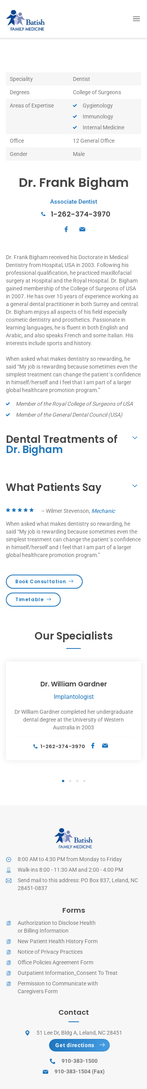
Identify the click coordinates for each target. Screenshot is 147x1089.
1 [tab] (63, 781)
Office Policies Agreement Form (55, 962)
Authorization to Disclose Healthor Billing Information (57, 927)
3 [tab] (77, 781)
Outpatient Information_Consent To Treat (68, 973)
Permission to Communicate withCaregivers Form (58, 987)
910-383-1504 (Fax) (79, 1071)
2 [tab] (70, 781)
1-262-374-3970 (81, 214)
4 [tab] (84, 781)
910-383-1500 (80, 1061)
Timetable (33, 599)
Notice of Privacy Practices (50, 952)
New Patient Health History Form (58, 941)
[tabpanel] (73, 711)
